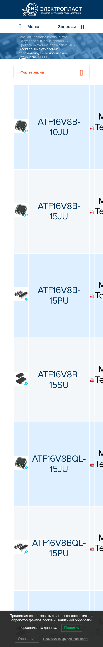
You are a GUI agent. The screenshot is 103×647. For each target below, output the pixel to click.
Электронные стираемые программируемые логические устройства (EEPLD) (43, 53)
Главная (25, 37)
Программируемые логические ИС (46, 45)
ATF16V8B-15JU (59, 211)
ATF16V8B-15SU (59, 379)
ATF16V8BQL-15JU (59, 464)
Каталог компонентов (51, 37)
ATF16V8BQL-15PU (59, 548)
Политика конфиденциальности (65, 639)
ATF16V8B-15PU (59, 295)
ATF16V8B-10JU (59, 127)
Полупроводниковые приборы (42, 41)
